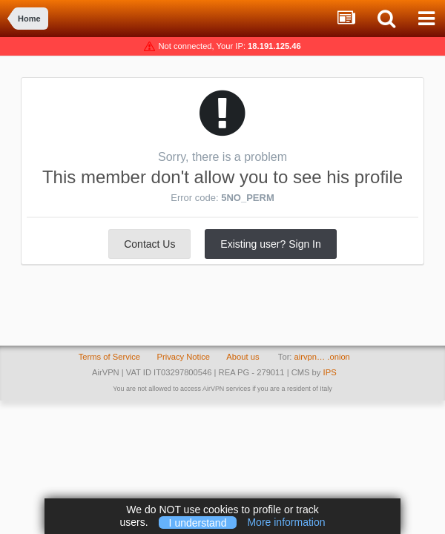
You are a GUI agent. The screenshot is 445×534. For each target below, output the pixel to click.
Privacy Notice (183, 356)
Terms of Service (109, 356)
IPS (330, 372)
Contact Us (149, 244)
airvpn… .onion (322, 356)
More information (286, 522)
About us (242, 356)
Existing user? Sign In (270, 244)
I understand (198, 522)
